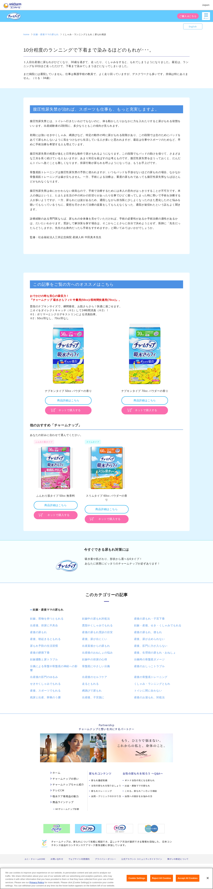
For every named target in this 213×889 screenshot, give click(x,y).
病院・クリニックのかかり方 (106, 796)
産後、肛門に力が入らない (151, 645)
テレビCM (58, 790)
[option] (68, 368)
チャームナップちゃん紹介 (68, 784)
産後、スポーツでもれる (45, 690)
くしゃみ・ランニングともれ (152, 683)
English (193, 26)
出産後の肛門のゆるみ (44, 677)
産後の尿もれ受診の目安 (97, 632)
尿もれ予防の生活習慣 (44, 645)
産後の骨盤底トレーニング (151, 677)
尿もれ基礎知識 (99, 780)
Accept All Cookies (188, 878)
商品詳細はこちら (68, 400)
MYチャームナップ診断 (67, 809)
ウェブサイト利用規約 (79, 858)
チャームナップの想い (66, 778)
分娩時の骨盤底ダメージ (149, 659)
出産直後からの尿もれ (96, 645)
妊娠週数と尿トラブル (44, 659)
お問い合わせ (57, 858)
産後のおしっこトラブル (149, 666)
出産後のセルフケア (94, 677)
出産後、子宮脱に (93, 697)
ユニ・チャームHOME (34, 858)
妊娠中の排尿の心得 (94, 659)
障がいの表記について (178, 858)
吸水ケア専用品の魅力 (66, 796)
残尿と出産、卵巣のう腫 (45, 697)
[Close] (207, 878)
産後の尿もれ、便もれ (148, 632)
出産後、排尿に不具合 (44, 625)
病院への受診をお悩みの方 (138, 796)
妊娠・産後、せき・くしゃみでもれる (158, 625)
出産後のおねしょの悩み (97, 652)
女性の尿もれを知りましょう (106, 785)
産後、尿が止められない (149, 639)
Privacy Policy (36, 882)
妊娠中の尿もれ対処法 (96, 618)
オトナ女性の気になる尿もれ (140, 780)
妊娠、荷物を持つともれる (47, 618)
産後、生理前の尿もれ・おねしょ (155, 652)
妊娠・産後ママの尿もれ (48, 609)
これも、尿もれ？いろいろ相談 (141, 790)
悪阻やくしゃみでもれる (97, 625)
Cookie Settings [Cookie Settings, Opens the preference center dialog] (137, 878)
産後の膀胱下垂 (40, 652)
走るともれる (90, 683)
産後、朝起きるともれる (45, 639)
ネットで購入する (69, 410)
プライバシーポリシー (105, 858)
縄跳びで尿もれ (92, 690)
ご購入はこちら (188, 16)
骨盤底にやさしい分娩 (96, 666)
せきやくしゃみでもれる (45, 683)
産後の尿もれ (38, 632)
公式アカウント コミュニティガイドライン (141, 858)
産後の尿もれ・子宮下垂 (149, 618)
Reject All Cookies (161, 878)
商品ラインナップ (63, 802)
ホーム (56, 772)
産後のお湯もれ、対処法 (149, 697)
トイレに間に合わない (148, 690)
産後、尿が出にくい (94, 639)
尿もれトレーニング (101, 790)
